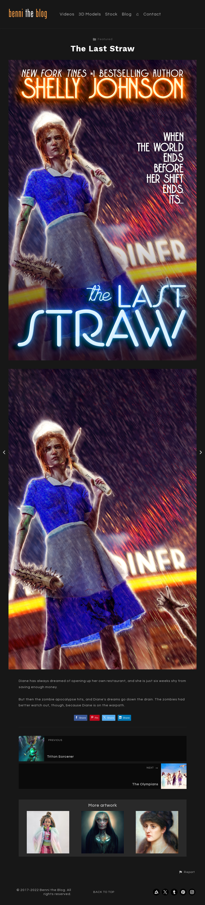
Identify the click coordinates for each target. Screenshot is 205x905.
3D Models (90, 14)
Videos (67, 14)
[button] (187, 872)
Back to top (103, 892)
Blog (126, 14)
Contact (152, 14)
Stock (111, 14)
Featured (103, 39)
